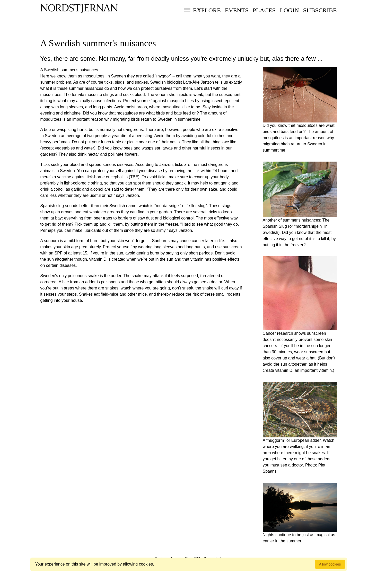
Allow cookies (330, 564)
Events (237, 10)
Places (264, 10)
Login (289, 10)
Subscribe (320, 10)
